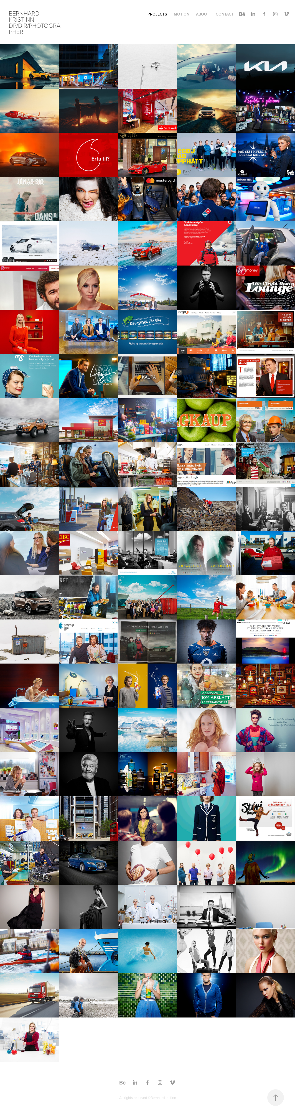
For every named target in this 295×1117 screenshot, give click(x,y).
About (202, 14)
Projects (157, 14)
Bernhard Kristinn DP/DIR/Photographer (34, 22)
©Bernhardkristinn (162, 1097)
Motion (181, 14)
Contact (225, 14)
